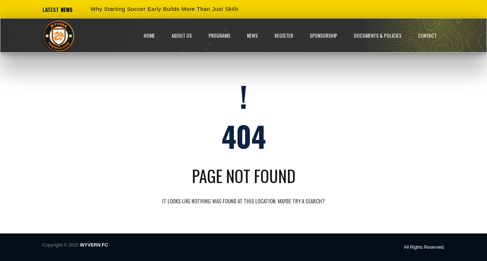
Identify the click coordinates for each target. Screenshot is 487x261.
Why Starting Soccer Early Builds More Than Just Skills (165, 9)
